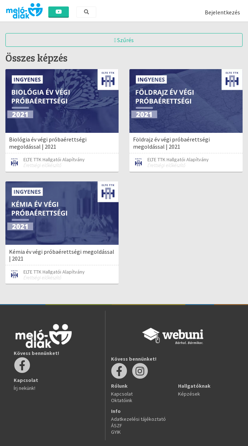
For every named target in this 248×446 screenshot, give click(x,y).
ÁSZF (116, 425)
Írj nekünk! (24, 388)
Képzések (189, 394)
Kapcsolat (122, 394)
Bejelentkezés (222, 12)
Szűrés (124, 40)
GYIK (116, 432)
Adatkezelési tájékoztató (138, 419)
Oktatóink (121, 400)
